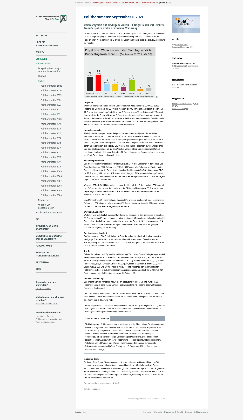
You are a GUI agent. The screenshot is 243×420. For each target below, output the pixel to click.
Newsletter (43, 200)
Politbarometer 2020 (51, 119)
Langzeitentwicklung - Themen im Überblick (49, 70)
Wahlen (40, 52)
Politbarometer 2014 (50, 147)
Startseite (158, 412)
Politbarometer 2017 (50, 133)
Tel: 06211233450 (43, 288)
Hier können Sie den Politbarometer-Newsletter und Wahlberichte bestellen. (49, 319)
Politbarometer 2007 (50, 181)
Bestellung (42, 262)
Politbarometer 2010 (50, 166)
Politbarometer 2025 (50, 95)
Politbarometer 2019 (50, 124)
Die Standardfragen (180, 109)
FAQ (38, 219)
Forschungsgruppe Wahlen (101, 3)
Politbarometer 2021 (148, 3)
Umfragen (116, 3)
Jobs (38, 269)
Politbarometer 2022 (50, 109)
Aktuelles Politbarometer (182, 104)
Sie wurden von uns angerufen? (47, 228)
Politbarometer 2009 (51, 171)
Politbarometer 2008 (51, 176)
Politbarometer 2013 (50, 152)
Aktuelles (41, 35)
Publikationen (44, 245)
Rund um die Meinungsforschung (47, 254)
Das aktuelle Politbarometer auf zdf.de (100, 383)
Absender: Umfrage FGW (47, 304)
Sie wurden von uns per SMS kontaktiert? (49, 237)
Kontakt (180, 412)
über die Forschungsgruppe (47, 44)
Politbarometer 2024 (50, 100)
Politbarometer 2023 (50, 105)
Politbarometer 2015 (50, 143)
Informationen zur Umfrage (97, 318)
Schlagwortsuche (201, 412)
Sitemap (188, 412)
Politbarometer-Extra (51, 85)
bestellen (175, 87)
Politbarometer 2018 (50, 128)
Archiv (137, 3)
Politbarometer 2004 (51, 195)
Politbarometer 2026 (50, 90)
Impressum (147, 412)
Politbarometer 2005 (51, 190)
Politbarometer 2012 (50, 157)
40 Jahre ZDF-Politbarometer (46, 206)
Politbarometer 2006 (51, 185)
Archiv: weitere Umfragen (49, 212)
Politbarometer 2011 (50, 162)
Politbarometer (127, 3)
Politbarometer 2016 (50, 138)
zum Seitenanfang (92, 389)
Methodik (43, 76)
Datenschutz (169, 412)
